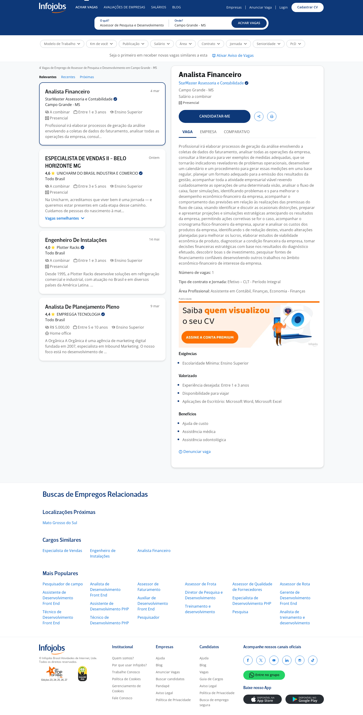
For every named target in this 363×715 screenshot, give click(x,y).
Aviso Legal (164, 693)
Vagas (204, 672)
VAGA (187, 131)
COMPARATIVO (237, 131)
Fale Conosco (122, 698)
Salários (158, 7)
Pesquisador (149, 617)
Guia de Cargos (211, 679)
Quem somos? (123, 658)
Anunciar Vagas (168, 672)
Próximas (87, 77)
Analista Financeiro (154, 550)
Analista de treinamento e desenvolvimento (295, 617)
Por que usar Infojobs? (129, 665)
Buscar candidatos (170, 679)
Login (283, 7)
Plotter (70, 247)
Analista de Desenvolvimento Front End (105, 589)
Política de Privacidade (173, 700)
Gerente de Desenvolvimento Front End (295, 598)
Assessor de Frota (200, 584)
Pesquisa (240, 611)
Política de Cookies (126, 679)
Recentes (68, 77)
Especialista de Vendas (62, 550)
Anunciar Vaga (260, 7)
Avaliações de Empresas (124, 7)
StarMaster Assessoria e (81, 99)
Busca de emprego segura (214, 702)
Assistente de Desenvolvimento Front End (58, 598)
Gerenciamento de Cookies (126, 688)
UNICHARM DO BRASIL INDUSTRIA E (100, 173)
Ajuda (160, 658)
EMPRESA (208, 131)
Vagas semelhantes (64, 218)
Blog (176, 7)
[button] (249, 23)
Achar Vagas (86, 7)
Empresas (234, 7)
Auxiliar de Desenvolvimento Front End (153, 603)
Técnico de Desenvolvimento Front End (58, 617)
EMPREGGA (81, 314)
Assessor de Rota (295, 584)
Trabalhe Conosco (126, 672)
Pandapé (162, 686)
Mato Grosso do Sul (60, 522)
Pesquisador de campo (63, 584)
